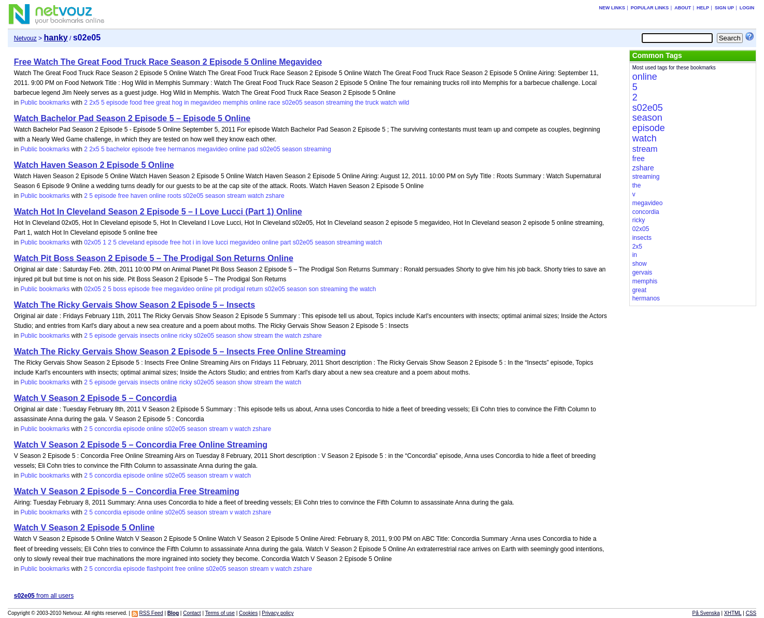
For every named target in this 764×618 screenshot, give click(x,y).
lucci (222, 242)
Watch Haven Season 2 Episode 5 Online (94, 165)
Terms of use (220, 613)
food (136, 102)
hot (186, 242)
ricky (185, 335)
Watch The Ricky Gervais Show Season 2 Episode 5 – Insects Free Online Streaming (180, 351)
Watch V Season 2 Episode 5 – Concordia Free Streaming (126, 491)
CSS (751, 613)
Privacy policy (277, 613)
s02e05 (292, 102)
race (274, 102)
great (163, 102)
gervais (128, 335)
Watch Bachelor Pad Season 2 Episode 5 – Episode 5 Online (132, 118)
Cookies (248, 613)
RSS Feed (151, 613)
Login (747, 7)
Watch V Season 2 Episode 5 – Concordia (95, 398)
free (149, 102)
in (186, 102)
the (359, 102)
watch (388, 102)
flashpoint (160, 568)
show (245, 335)
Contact (192, 613)
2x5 (94, 102)
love (208, 242)
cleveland (131, 242)
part (285, 242)
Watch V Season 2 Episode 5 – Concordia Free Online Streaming (140, 444)
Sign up (724, 7)
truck (372, 102)
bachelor (118, 149)
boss (119, 289)
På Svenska (705, 613)
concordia (107, 429)
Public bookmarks (44, 102)
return (255, 289)
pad (253, 149)
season (314, 102)
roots (174, 195)
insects (149, 335)
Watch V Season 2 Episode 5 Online (84, 527)
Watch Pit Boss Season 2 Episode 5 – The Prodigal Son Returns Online (153, 258)
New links (612, 7)
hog (177, 102)
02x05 (92, 242)
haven (139, 195)
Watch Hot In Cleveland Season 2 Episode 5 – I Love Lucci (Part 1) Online (158, 211)
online (258, 102)
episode (117, 102)
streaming (339, 102)
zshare (275, 195)
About (682, 7)
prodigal (234, 289)
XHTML (733, 613)
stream (236, 195)
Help (703, 7)
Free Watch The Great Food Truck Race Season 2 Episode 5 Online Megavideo (168, 62)
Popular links (650, 7)
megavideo (206, 102)
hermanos (181, 149)
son (313, 289)
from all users (44, 595)
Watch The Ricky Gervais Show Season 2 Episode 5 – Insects (134, 304)
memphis (235, 102)
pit (218, 289)
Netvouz (25, 38)
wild (404, 102)
